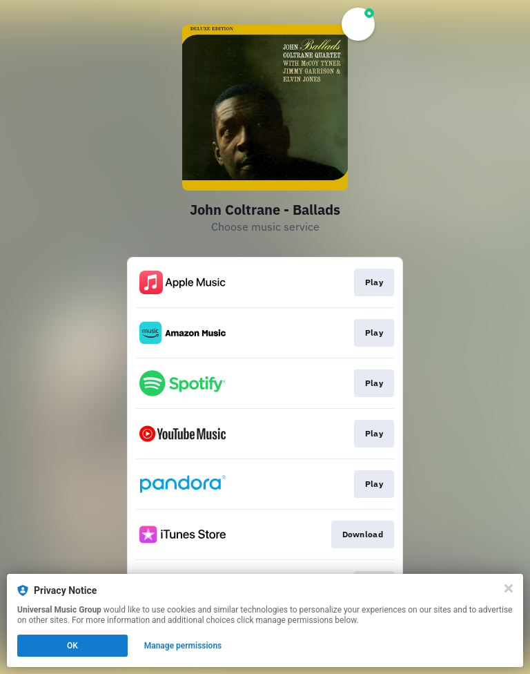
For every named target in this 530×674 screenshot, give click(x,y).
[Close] (509, 588)
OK (72, 646)
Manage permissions (183, 646)
